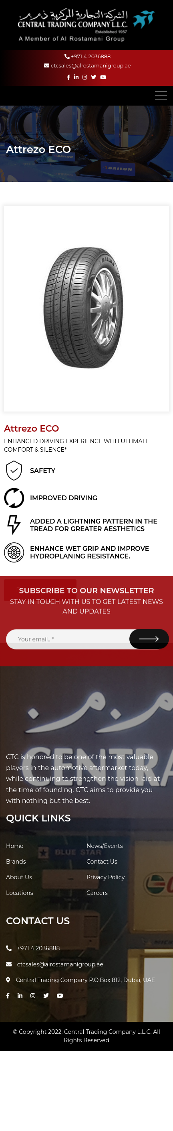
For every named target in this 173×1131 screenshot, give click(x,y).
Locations (19, 893)
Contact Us (101, 861)
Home (14, 846)
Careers (97, 893)
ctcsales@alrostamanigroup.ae (87, 65)
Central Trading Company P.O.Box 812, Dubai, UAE (80, 980)
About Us (19, 877)
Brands (16, 861)
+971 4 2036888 (87, 56)
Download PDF (40, 590)
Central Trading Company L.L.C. (108, 1031)
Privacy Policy (105, 877)
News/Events (104, 846)
